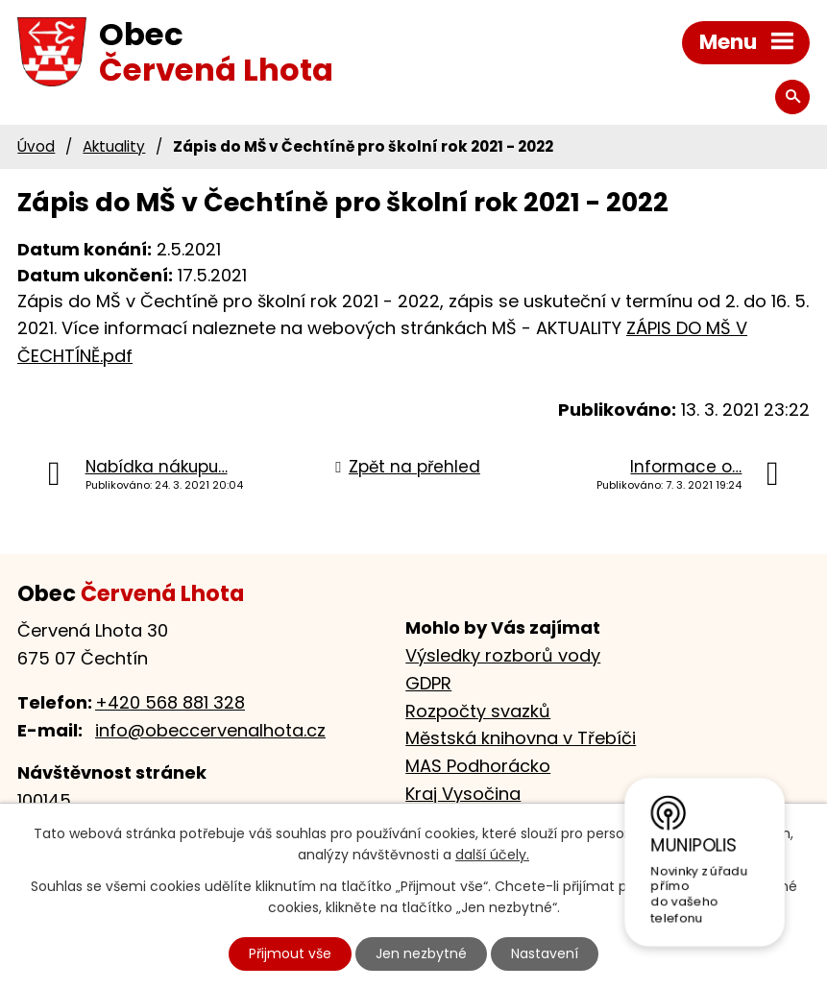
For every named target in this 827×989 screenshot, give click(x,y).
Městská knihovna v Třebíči (520, 738)
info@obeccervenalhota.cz (210, 730)
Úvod (36, 146)
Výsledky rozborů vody (502, 655)
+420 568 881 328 (170, 702)
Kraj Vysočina (463, 794)
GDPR (428, 683)
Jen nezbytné (421, 953)
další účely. (492, 855)
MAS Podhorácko (477, 766)
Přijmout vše (290, 953)
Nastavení (544, 953)
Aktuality (114, 146)
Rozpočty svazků (477, 711)
